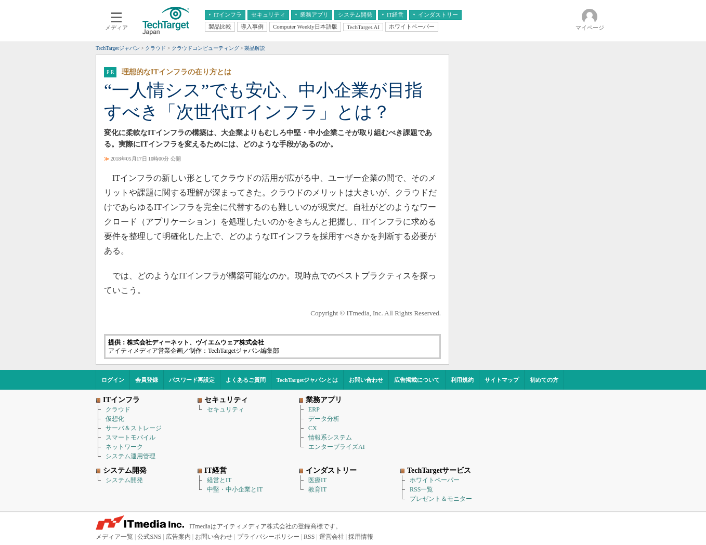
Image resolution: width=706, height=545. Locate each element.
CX (312, 428)
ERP (314, 409)
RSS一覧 (421, 489)
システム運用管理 (130, 456)
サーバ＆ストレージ (134, 428)
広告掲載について (417, 380)
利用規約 (462, 380)
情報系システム (330, 437)
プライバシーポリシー (268, 536)
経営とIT (219, 480)
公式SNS (149, 536)
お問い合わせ (366, 380)
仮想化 (115, 418)
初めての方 (544, 380)
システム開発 (124, 480)
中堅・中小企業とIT (235, 489)
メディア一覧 (114, 536)
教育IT (317, 489)
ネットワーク (124, 446)
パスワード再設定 (192, 380)
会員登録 (146, 380)
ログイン (112, 380)
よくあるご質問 (246, 380)
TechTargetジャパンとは (307, 380)
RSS (309, 536)
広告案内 (178, 536)
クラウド (118, 409)
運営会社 (331, 536)
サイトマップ (502, 380)
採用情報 (360, 536)
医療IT (317, 480)
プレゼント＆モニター (441, 498)
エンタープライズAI (336, 446)
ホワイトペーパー (435, 480)
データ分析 (323, 418)
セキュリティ (225, 409)
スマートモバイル (130, 437)
